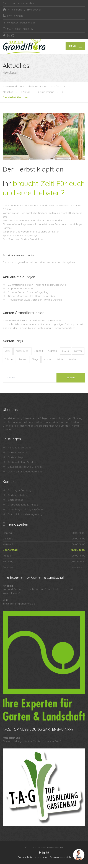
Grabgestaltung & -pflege (23, 462)
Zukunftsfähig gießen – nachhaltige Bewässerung (37, 285)
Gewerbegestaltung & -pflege (25, 467)
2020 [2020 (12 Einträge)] (7, 351)
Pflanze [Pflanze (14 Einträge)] (9, 359)
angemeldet (21, 262)
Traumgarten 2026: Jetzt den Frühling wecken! (35, 300)
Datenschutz (24, 857)
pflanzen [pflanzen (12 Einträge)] (22, 359)
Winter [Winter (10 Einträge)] (60, 359)
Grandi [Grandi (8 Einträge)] (65, 351)
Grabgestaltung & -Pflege (23, 505)
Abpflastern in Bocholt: (21, 288)
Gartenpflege (15, 457)
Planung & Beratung (20, 448)
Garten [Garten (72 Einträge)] (52, 351)
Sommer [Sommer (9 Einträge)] (48, 359)
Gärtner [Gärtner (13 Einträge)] (78, 351)
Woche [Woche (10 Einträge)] (72, 359)
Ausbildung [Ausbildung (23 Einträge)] (22, 351)
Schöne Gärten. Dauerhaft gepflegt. (29, 292)
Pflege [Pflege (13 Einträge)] (35, 359)
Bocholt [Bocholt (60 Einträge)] (38, 351)
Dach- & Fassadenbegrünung (25, 472)
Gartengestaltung (18, 452)
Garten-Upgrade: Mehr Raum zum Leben (32, 296)
